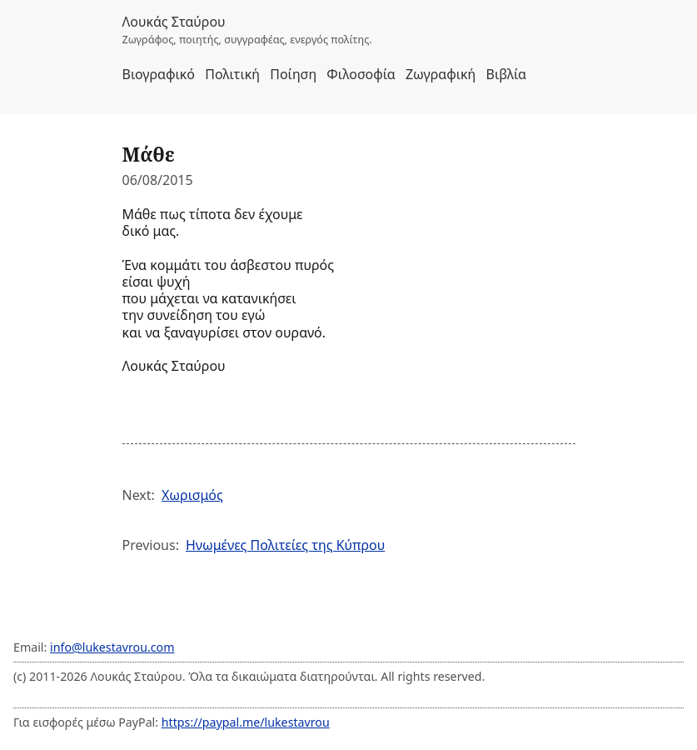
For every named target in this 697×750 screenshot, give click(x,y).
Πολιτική (232, 74)
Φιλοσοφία (360, 74)
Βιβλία (506, 74)
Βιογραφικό (159, 74)
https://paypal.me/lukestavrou (246, 722)
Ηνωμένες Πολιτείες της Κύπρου (285, 545)
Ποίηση (293, 74)
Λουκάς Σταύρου (174, 21)
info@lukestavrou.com (112, 647)
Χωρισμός (192, 495)
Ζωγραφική (440, 74)
